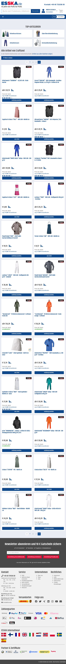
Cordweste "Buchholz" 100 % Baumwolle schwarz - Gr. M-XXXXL (48, 159)
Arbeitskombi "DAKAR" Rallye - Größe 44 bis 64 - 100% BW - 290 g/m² (48, 509)
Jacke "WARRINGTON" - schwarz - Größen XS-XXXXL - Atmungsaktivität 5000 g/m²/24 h (16, 432)
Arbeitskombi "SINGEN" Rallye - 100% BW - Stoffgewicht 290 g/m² (46, 393)
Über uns (40, 575)
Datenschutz (57, 580)
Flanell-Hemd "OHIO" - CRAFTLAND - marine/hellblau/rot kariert (11, 237)
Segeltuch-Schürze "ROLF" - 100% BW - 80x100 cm (15, 119)
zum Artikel (16, 139)
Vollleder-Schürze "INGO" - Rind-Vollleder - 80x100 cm (16, 509)
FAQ (23, 575)
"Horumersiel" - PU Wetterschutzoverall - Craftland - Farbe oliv (16, 315)
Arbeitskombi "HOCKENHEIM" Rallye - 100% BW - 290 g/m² (49, 432)
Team (39, 577)
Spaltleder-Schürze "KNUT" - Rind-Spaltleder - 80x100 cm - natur (15, 393)
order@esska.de (6, 599)
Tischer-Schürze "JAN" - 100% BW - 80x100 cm (47, 236)
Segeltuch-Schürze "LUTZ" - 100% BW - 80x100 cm (15, 197)
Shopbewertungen (27, 586)
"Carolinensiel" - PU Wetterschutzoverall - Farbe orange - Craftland (48, 315)
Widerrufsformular (58, 579)
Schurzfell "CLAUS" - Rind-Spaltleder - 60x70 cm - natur (15, 354)
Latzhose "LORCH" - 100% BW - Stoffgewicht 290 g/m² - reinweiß (15, 276)
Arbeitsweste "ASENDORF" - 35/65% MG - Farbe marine (15, 81)
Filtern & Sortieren (7, 58)
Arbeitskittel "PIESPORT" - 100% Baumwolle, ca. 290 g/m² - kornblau (49, 354)
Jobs (39, 579)
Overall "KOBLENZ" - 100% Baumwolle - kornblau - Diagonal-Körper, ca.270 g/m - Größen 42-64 (48, 81)
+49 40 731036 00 (8, 575)
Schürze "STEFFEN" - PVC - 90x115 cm (12, 470)
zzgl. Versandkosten (9, 95)
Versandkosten (26, 584)
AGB (55, 577)
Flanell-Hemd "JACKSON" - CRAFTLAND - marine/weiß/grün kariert (45, 276)
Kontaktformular (6, 602)
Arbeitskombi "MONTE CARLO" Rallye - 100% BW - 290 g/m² (16, 159)
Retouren (24, 587)
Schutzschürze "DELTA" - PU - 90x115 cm (45, 470)
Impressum (57, 575)
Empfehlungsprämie (27, 580)
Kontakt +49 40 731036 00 (54, 4)
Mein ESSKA (25, 582)
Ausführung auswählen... (17, 100)
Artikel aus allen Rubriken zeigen (42, 54)
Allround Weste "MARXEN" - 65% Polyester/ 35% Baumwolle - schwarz (48, 120)
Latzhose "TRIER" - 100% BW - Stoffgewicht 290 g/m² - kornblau (49, 198)
